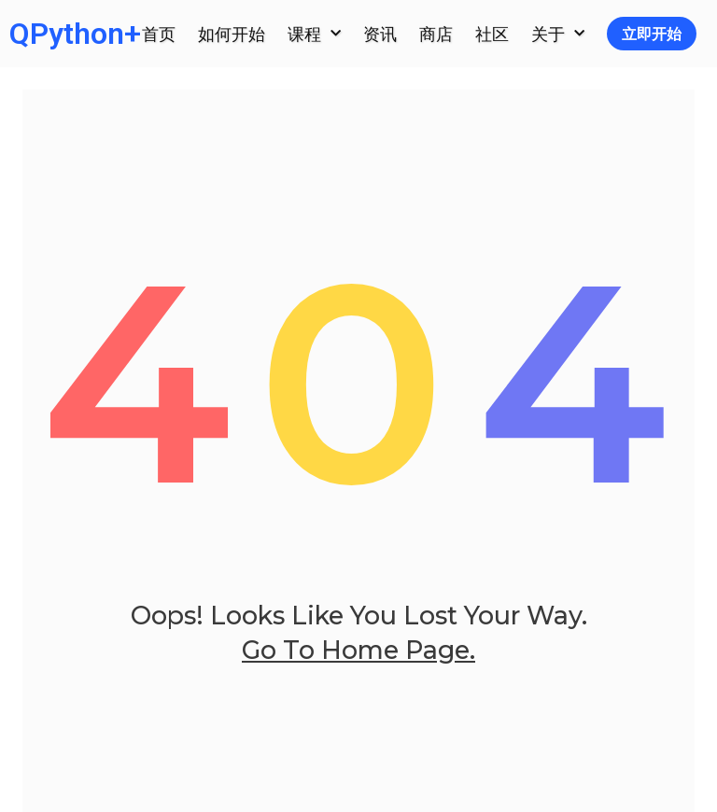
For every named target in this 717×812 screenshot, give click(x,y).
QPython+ (75, 33)
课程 (314, 34)
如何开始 (231, 33)
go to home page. (358, 674)
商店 (436, 33)
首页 (159, 33)
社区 (492, 33)
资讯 (380, 33)
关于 (557, 34)
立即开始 (652, 33)
